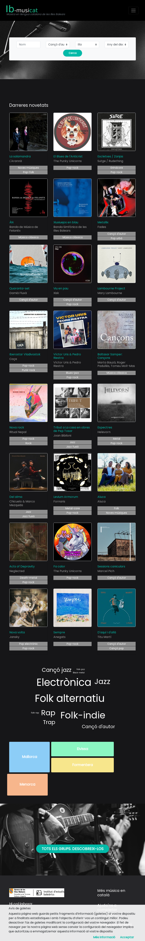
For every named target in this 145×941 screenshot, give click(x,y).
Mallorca (29, 756)
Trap (49, 722)
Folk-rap (35, 712)
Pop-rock (72, 168)
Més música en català (111, 893)
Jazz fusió (72, 446)
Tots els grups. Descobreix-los (73, 848)
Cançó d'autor (116, 234)
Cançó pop (116, 648)
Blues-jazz (72, 373)
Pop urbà (116, 238)
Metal (116, 439)
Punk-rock (28, 370)
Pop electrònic (28, 644)
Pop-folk (28, 172)
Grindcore (116, 168)
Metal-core (72, 508)
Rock (29, 443)
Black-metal (79, 672)
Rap (48, 713)
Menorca (27, 784)
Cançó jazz (56, 670)
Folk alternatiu (70, 698)
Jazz (72, 442)
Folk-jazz (81, 669)
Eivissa (82, 748)
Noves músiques (28, 168)
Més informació (104, 937)
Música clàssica (29, 237)
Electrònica (64, 682)
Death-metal (28, 578)
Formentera (82, 764)
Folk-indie (82, 715)
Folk (116, 508)
